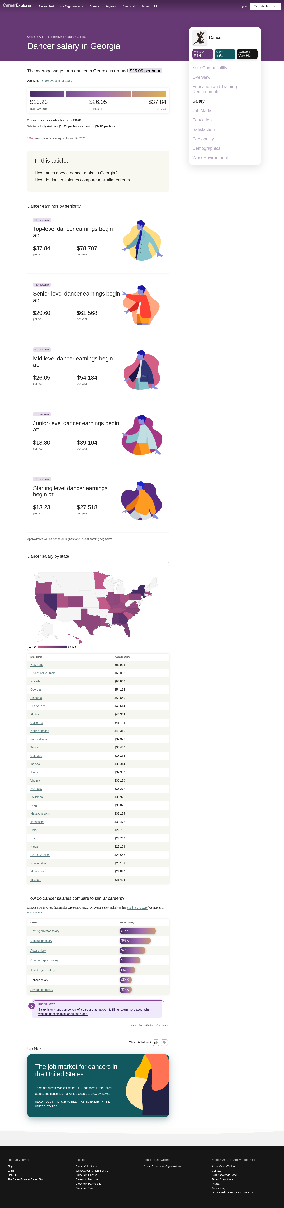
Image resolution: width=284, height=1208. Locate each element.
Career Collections (86, 1166)
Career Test (46, 6)
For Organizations (71, 6)
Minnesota (37, 871)
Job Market (203, 110)
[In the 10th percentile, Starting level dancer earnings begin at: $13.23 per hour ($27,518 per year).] (98, 500)
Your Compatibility (209, 67)
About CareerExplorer (224, 1166)
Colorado (36, 755)
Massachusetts (40, 813)
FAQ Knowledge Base (224, 1175)
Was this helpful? (140, 1042)
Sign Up (12, 1175)
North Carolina (39, 730)
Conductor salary (41, 940)
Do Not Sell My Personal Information (232, 1192)
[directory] (98, 171)
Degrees (110, 6)
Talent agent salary (42, 970)
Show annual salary (56, 80)
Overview (201, 77)
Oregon (35, 805)
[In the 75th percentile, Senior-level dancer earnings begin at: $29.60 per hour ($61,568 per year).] (98, 306)
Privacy (216, 1183)
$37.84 (157, 104)
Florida (34, 714)
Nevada (35, 681)
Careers (94, 6)
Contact (216, 1170)
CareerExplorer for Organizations (162, 1166)
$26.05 (98, 104)
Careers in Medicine (87, 1179)
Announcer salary (41, 989)
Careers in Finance (86, 1175)
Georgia (35, 689)
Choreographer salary (44, 960)
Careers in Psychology (88, 1183)
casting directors (137, 907)
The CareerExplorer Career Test (26, 1179)
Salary (198, 101)
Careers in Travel (85, 1188)
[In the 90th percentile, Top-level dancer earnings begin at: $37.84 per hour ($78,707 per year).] (98, 241)
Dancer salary (39, 980)
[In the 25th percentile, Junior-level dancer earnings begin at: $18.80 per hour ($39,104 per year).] (98, 435)
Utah (33, 838)
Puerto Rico (38, 706)
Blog (10, 1166)
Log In (243, 6)
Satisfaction (203, 129)
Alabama (36, 697)
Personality (203, 138)
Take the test (265, 6)
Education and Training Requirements (214, 89)
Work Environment (210, 157)
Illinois (34, 772)
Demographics (206, 148)
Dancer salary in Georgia (73, 46)
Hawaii (34, 846)
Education (202, 119)
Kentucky (36, 788)
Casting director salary (44, 931)
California (36, 722)
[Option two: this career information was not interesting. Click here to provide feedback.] (164, 1042)
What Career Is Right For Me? (93, 1170)
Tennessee (37, 821)
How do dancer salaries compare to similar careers (82, 179)
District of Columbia (43, 673)
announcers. (35, 912)
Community (129, 6)
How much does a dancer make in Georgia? (76, 172)
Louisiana (36, 797)
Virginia (35, 780)
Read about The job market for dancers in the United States (72, 1104)
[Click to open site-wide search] (156, 6)
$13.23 (39, 104)
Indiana (35, 764)
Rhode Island (38, 863)
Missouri (35, 879)
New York (36, 664)
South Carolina (40, 854)
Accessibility (219, 1188)
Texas (34, 747)
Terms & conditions (222, 1179)
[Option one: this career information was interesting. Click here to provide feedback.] (156, 1042)
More (145, 6)
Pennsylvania (39, 739)
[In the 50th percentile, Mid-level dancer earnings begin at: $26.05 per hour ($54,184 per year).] (98, 370)
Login (11, 1170)
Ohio (33, 830)
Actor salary (38, 950)
